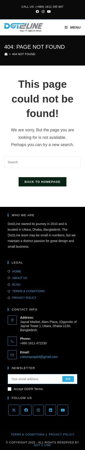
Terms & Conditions (28, 434)
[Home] (6, 54)
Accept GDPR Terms (25, 389)
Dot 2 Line (42, 445)
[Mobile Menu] (73, 27)
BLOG (16, 284)
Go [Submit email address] (68, 379)
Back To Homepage (42, 181)
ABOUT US (19, 278)
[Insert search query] (42, 162)
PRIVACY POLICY (24, 297)
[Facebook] (26, 410)
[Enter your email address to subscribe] (43, 379)
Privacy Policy (61, 434)
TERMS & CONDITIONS (28, 291)
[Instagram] (38, 410)
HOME (16, 271)
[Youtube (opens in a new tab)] (48, 12)
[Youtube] (62, 410)
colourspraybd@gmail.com (39, 357)
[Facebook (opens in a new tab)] (37, 12)
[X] (13, 410)
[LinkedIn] (50, 410)
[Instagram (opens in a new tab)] (43, 12)
